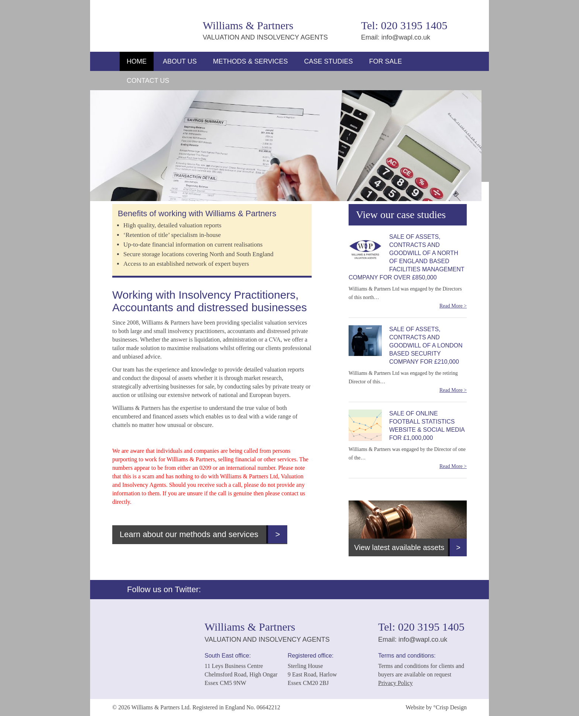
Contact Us (148, 80)
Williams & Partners (153, 23)
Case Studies (328, 61)
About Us (180, 61)
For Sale (385, 61)
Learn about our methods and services (203, 534)
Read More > (453, 306)
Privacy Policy (395, 683)
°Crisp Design (450, 707)
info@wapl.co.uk (405, 37)
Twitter (458, 29)
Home (137, 61)
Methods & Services (250, 61)
